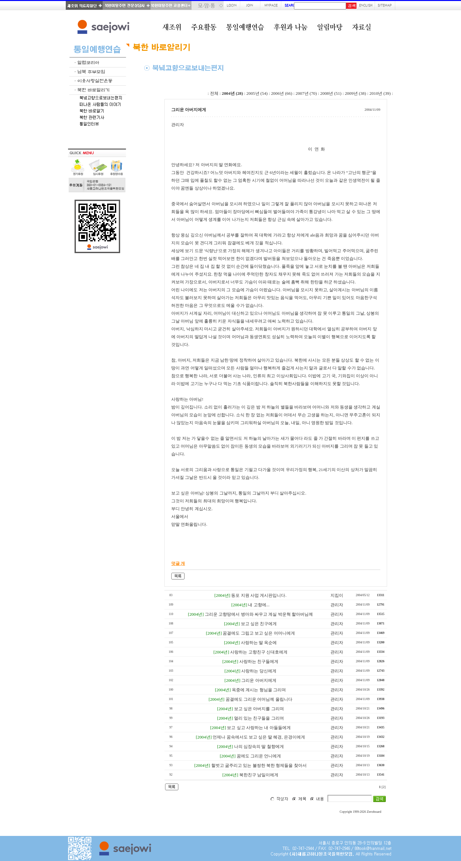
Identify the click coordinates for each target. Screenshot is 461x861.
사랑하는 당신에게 (258, 670)
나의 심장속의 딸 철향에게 (259, 746)
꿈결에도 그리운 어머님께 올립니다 (259, 699)
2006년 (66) (281, 93)
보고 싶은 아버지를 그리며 (259, 708)
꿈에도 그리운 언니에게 (259, 755)
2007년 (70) (306, 93)
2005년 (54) (257, 93)
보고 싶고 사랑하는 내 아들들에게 (258, 727)
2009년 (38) (355, 93)
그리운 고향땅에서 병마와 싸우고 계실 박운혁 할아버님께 (259, 614)
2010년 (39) (380, 93)
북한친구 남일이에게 (258, 774)
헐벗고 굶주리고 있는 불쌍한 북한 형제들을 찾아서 (259, 765)
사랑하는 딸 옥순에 (259, 642)
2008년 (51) (331, 93)
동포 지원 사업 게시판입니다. (258, 595)
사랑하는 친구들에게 (258, 661)
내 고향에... (258, 604)
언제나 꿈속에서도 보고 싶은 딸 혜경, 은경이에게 (259, 737)
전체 (214, 93)
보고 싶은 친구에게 (259, 623)
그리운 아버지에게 (258, 680)
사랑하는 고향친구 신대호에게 (258, 652)
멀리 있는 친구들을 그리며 (259, 718)
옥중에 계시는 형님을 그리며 (259, 689)
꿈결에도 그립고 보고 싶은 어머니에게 (259, 633)
